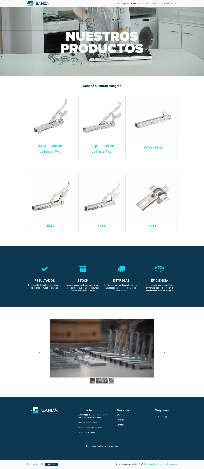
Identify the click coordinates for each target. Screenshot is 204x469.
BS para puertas (51, 146)
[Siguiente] (164, 352)
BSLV (51, 226)
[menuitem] (117, 3)
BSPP (153, 226)
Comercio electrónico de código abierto (160, 464)
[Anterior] (40, 352)
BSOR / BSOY (153, 148)
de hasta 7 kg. (102, 151)
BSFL (102, 226)
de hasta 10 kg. (51, 151)
